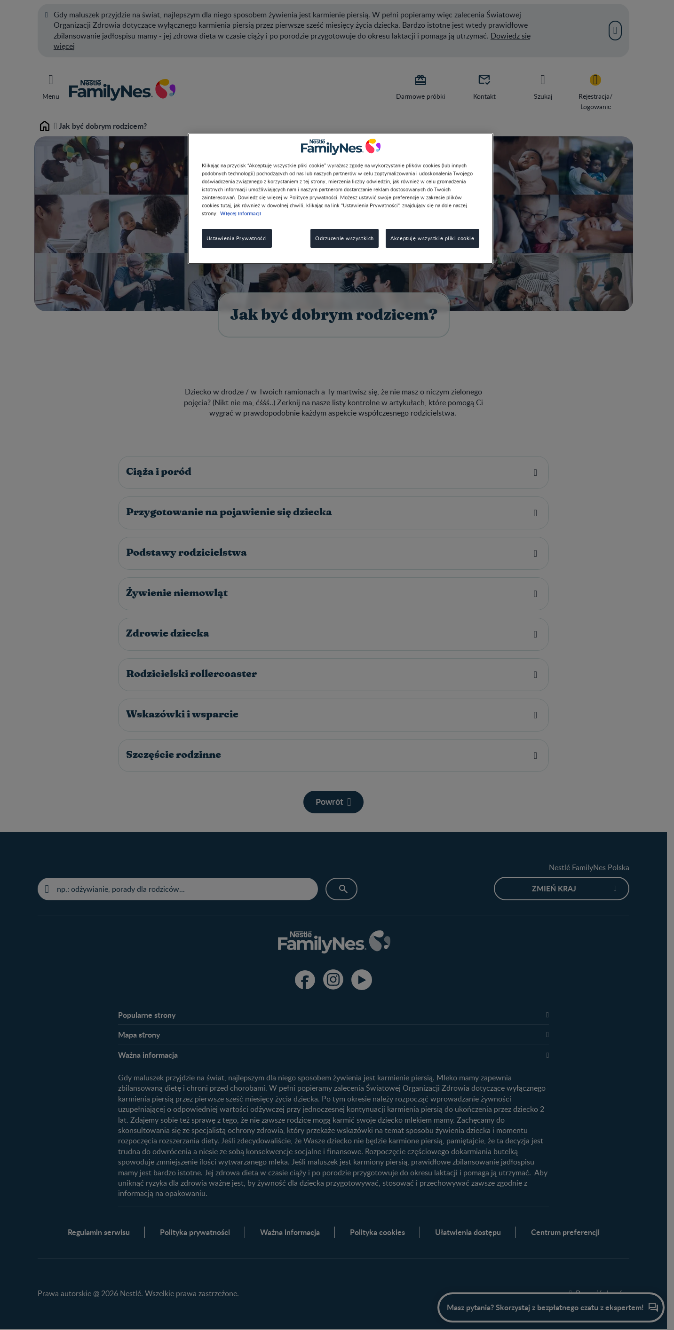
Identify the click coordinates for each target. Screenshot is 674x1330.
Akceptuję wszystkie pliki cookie (432, 238)
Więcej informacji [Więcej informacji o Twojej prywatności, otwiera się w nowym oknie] (240, 213)
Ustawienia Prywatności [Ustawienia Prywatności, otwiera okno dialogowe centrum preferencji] (237, 238)
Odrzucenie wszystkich (344, 238)
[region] (340, 198)
